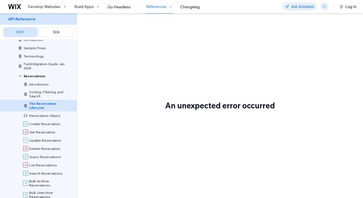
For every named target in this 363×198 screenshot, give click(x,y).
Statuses (104, 135)
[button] (111, 42)
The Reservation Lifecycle (145, 23)
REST (20, 32)
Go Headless (119, 6)
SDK (56, 32)
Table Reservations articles (152, 115)
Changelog (190, 6)
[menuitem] (38, 26)
